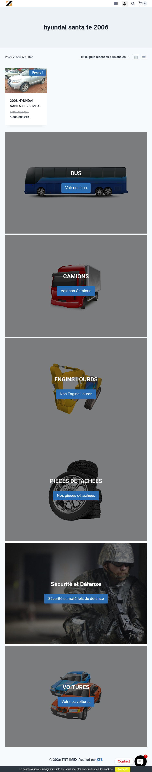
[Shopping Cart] (143, 3)
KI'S (100, 760)
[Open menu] (116, 3)
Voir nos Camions (76, 290)
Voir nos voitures (76, 701)
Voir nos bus (76, 187)
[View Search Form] (133, 3)
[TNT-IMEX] (9, 3)
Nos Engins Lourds (76, 393)
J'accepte (123, 769)
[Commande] (105, 57)
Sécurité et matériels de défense (76, 598)
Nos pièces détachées (76, 495)
